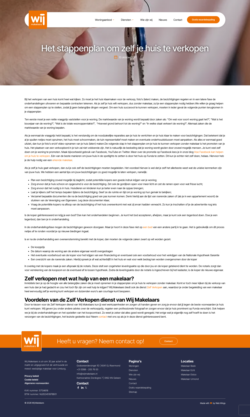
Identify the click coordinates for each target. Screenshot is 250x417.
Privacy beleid (32, 376)
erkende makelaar (62, 160)
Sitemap (133, 392)
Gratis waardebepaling (203, 20)
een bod (147, 227)
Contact (168, 341)
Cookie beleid (31, 379)
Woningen (134, 365)
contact (103, 316)
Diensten (133, 370)
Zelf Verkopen (154, 287)
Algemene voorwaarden (37, 383)
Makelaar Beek (188, 365)
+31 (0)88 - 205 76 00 (88, 369)
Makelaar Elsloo (188, 374)
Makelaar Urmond (190, 379)
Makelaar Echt (188, 370)
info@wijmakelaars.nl (87, 373)
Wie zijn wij (134, 374)
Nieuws (132, 379)
